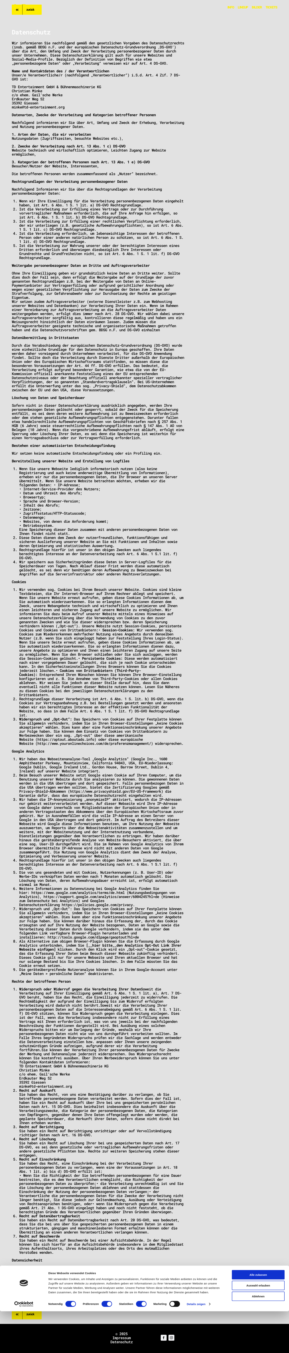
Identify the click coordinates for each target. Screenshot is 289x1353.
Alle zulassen (258, 1316)
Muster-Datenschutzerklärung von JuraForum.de (72, 1303)
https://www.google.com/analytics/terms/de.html (78, 892)
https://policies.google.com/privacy (97, 904)
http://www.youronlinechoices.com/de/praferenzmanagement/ (94, 743)
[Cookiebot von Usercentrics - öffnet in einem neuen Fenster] (24, 1346)
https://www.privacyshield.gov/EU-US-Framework (115, 791)
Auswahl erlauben (258, 1327)
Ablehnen (258, 1337)
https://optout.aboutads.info (65, 739)
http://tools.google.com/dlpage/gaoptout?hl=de (93, 937)
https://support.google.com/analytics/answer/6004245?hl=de (101, 896)
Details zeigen (196, 1345)
